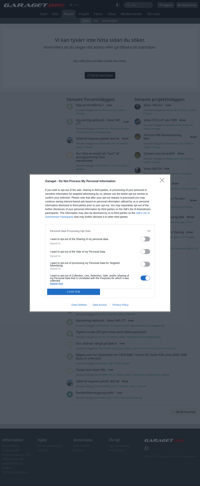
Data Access (100, 304)
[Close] (163, 181)
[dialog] (100, 243)
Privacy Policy (121, 304)
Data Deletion (79, 304)
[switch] (145, 239)
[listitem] (100, 231)
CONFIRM (73, 292)
